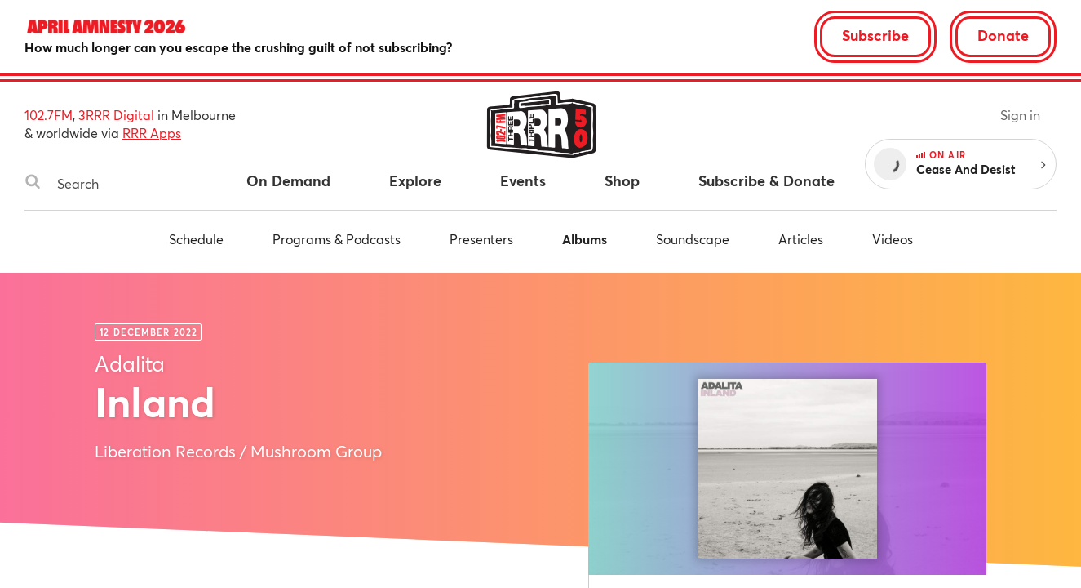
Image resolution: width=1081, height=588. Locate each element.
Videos (892, 238)
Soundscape (692, 238)
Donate (1003, 35)
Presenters (481, 238)
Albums (584, 238)
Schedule (196, 238)
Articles (800, 238)
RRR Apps (151, 132)
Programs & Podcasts (336, 238)
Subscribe (875, 35)
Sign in (1020, 114)
